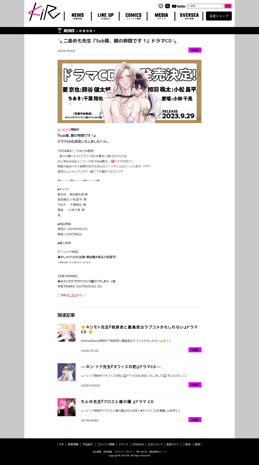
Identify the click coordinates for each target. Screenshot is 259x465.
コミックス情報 (106, 444)
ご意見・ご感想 (191, 444)
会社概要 (97, 452)
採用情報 (107, 452)
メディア (123, 444)
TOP (61, 444)
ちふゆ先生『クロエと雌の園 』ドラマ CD (117, 402)
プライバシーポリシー (124, 452)
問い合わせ (142, 452)
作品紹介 (88, 444)
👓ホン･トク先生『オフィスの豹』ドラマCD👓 (121, 367)
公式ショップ (155, 444)
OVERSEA (138, 444)
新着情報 (73, 444)
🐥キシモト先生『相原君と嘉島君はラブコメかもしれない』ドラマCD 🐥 (139, 329)
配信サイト (173, 444)
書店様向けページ (158, 452)
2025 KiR (125, 455)
